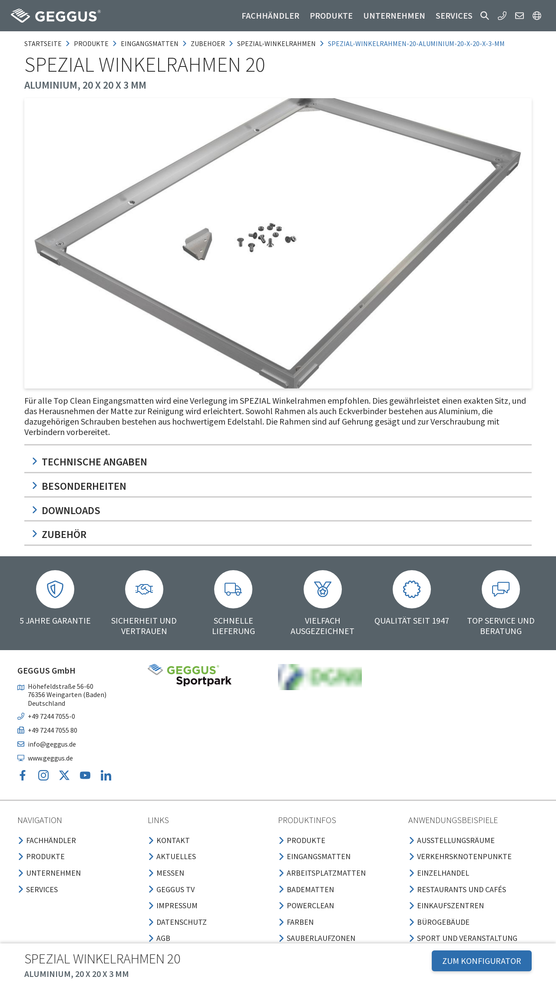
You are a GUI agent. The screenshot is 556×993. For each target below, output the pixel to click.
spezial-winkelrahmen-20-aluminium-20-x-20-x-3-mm (416, 43)
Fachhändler (270, 15)
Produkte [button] (331, 15)
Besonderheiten (78, 486)
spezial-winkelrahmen (276, 43)
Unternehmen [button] (394, 15)
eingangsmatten (150, 43)
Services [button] (454, 15)
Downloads (65, 510)
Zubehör (58, 534)
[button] (484, 15)
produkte (91, 43)
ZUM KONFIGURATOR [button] (481, 960)
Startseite (43, 43)
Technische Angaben (89, 461)
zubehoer (208, 43)
